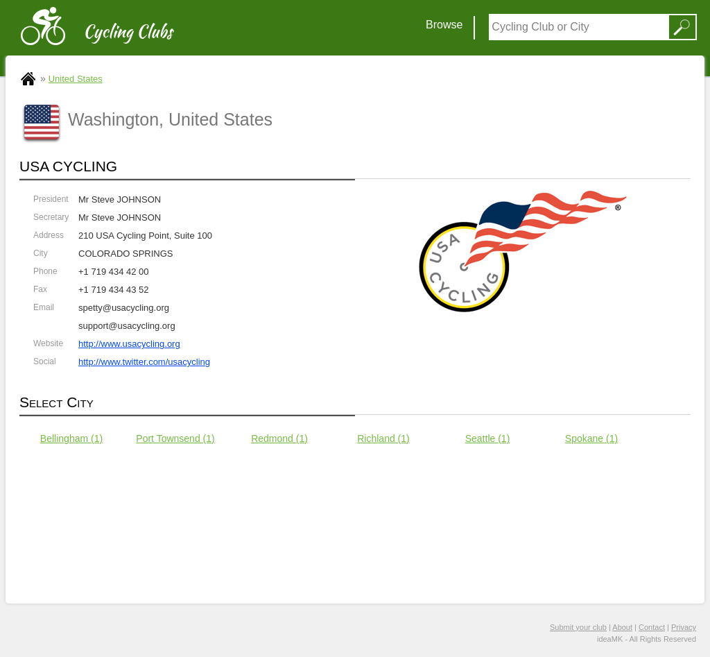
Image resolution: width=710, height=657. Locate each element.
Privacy (683, 627)
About (622, 627)
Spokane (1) (591, 438)
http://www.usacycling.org (129, 344)
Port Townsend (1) (175, 438)
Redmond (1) (279, 438)
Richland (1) (383, 438)
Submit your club (578, 627)
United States (76, 79)
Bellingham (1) (71, 438)
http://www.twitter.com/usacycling (144, 362)
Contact (652, 627)
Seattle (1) (487, 438)
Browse (444, 25)
